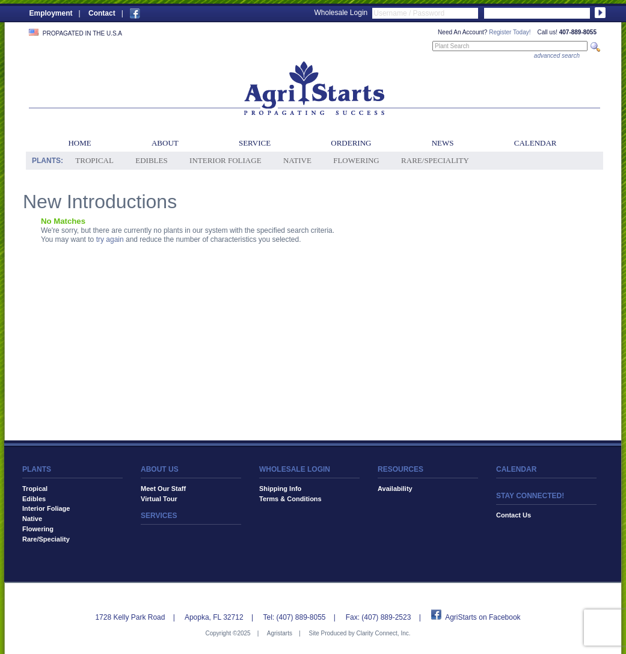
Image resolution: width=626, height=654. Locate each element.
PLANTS (36, 469)
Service (255, 142)
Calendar (535, 142)
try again (110, 239)
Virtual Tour (159, 498)
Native (297, 160)
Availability (395, 488)
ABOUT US (160, 469)
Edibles (151, 160)
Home (79, 142)
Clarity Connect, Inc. (383, 633)
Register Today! (509, 32)
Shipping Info (280, 488)
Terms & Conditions (290, 498)
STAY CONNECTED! (530, 496)
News (443, 142)
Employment (51, 13)
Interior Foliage (225, 160)
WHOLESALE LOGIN (294, 469)
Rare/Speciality (435, 160)
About (165, 142)
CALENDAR (516, 469)
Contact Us (513, 515)
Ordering (351, 142)
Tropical (94, 160)
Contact (101, 13)
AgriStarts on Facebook (482, 617)
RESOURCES (400, 469)
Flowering (356, 160)
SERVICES (159, 515)
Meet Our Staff (163, 488)
